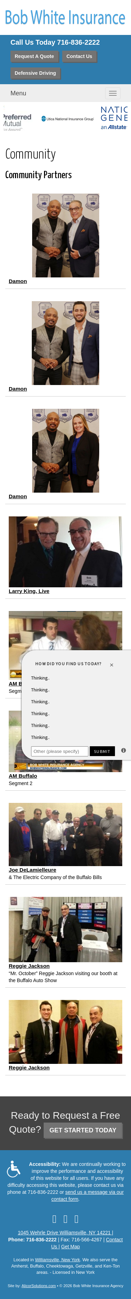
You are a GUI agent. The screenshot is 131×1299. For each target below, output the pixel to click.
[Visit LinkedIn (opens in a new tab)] (65, 1219)
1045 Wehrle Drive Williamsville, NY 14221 (65, 1232)
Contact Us (79, 56)
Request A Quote (34, 56)
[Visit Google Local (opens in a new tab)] (76, 1219)
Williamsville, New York (57, 1259)
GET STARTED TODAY (82, 1130)
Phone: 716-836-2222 (32, 1239)
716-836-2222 (78, 42)
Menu (18, 93)
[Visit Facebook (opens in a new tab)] (54, 1219)
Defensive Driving (35, 73)
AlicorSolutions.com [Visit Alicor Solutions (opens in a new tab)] (39, 1286)
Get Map (70, 1246)
